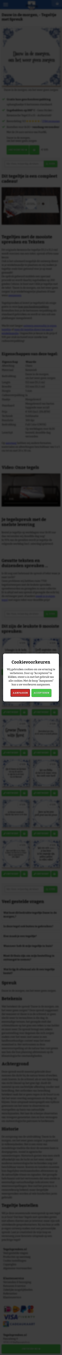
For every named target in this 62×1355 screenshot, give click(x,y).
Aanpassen (20, 692)
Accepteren (41, 692)
